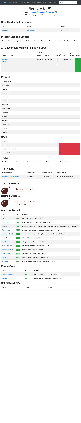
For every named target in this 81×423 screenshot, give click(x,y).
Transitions (40, 2)
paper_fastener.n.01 (39, 12)
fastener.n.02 (6, 230)
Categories (27, 2)
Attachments (48, 2)
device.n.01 (5, 222)
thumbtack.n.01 (31, 30)
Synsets (15, 2)
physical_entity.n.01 (7, 249)
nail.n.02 (4, 238)
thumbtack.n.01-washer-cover (10, 177)
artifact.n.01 (5, 218)
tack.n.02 (53, 12)
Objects (21, 2)
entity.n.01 (5, 226)
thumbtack (5, 30)
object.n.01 (5, 242)
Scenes (34, 2)
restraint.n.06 (6, 253)
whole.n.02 (5, 261)
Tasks (10, 2)
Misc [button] (55, 2)
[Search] (68, 2)
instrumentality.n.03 (7, 234)
